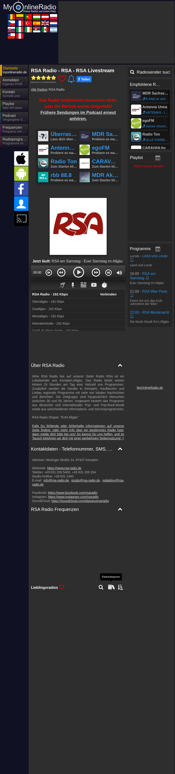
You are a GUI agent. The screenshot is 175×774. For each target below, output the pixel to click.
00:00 (37, 218)
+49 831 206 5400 (56, 418)
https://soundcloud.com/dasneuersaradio (80, 447)
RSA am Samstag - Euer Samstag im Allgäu (87, 207)
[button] (49, 219)
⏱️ (104, 231)
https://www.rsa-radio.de (64, 414)
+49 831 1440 (63, 422)
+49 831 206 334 (83, 418)
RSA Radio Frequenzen (55, 455)
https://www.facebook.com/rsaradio (72, 439)
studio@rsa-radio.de (85, 426)
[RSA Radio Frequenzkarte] (78, 515)
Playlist (136, 104)
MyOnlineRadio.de (150, 334)
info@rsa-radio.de (56, 426)
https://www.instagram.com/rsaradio (73, 443)
